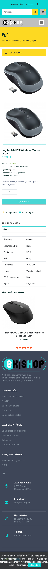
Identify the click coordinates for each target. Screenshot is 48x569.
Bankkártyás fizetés (11, 415)
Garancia (6, 410)
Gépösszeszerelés (11, 435)
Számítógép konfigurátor (14, 430)
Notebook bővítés (10, 444)
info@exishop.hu (22, 502)
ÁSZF (4, 465)
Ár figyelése (9, 212)
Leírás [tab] (5, 229)
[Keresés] (17, 12)
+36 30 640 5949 (22, 535)
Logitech (12, 170)
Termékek (15, 41)
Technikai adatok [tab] (11, 223)
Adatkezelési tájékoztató (13, 460)
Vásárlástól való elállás (13, 396)
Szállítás (6, 401)
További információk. (17, 565)
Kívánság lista (26, 212)
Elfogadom (34, 565)
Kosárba (24, 201)
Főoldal (5, 41)
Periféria (25, 41)
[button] (17, 348)
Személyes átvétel (10, 405)
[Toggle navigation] (41, 22)
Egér (34, 41)
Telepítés (6, 440)
